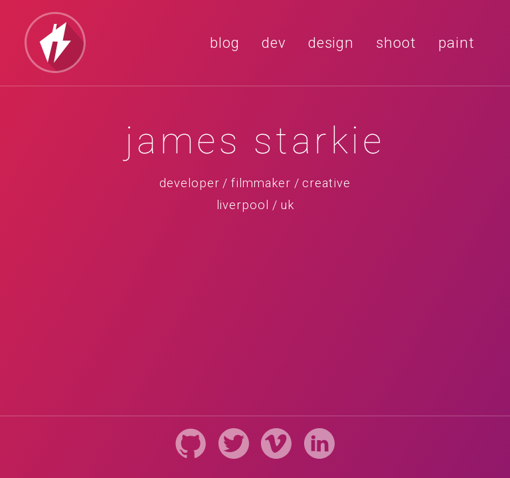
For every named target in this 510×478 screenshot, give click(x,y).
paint (456, 43)
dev (274, 43)
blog (225, 43)
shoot (396, 43)
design (331, 43)
